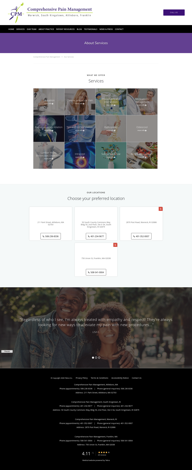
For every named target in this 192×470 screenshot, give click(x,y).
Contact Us (136, 378)
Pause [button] (7, 351)
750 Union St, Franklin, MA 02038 (96, 258)
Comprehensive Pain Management (46, 57)
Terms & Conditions (99, 378)
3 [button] (99, 357)
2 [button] (96, 357)
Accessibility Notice (120, 378)
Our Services (69, 57)
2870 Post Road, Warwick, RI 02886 (141, 222)
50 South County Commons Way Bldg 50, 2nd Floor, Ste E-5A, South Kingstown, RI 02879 (96, 224)
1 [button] (93, 357)
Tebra (107, 460)
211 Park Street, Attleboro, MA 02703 (50, 223)
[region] (96, 325)
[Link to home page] (46, 12)
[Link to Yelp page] (161, 209)
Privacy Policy (82, 378)
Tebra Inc (68, 378)
